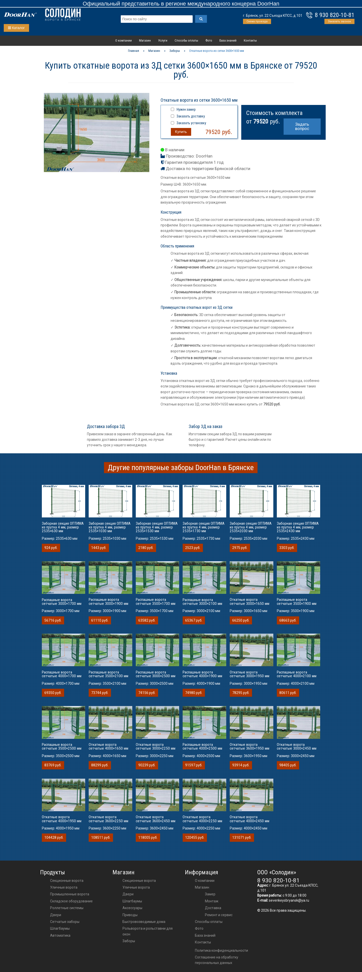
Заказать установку (191, 123)
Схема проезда (257, 21)
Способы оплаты (186, 40)
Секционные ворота (66, 881)
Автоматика (60, 935)
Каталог (16, 28)
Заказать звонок (339, 21)
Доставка (213, 908)
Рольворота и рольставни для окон (148, 931)
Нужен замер (186, 109)
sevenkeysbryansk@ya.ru (289, 900)
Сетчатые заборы (64, 922)
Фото (208, 40)
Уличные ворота (63, 887)
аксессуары (132, 908)
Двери (55, 915)
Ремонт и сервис (218, 915)
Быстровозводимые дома (144, 922)
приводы (130, 915)
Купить (181, 132)
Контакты (250, 40)
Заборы (129, 941)
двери (128, 894)
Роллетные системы (66, 908)
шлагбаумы (132, 901)
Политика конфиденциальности (221, 950)
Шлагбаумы (60, 928)
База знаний (227, 40)
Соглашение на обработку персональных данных (216, 960)
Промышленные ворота (69, 894)
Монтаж (211, 901)
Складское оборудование (71, 901)
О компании (123, 40)
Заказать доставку (191, 116)
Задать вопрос (302, 126)
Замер (210, 894)
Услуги (162, 40)
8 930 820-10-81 (334, 15)
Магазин (145, 40)
